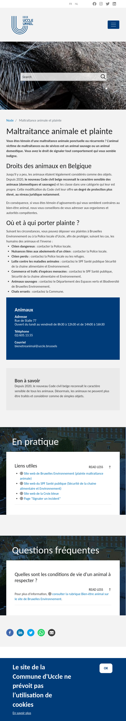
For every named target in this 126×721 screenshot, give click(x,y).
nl (76, 4)
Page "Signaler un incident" (40, 499)
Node (10, 120)
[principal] (113, 24)
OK (106, 674)
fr (70, 4)
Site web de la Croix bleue (39, 494)
